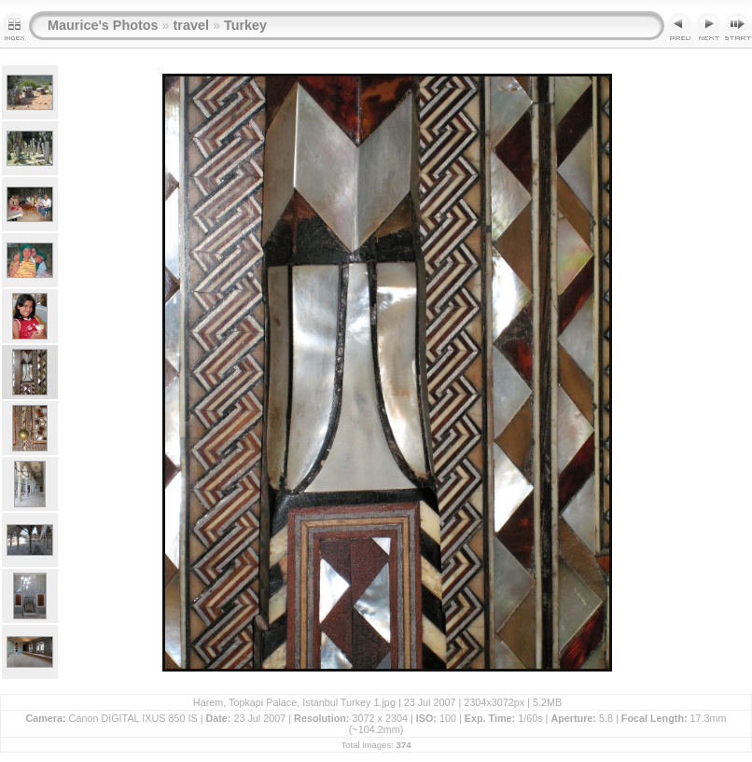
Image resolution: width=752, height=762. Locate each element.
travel (191, 25)
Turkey (245, 25)
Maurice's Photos (103, 25)
